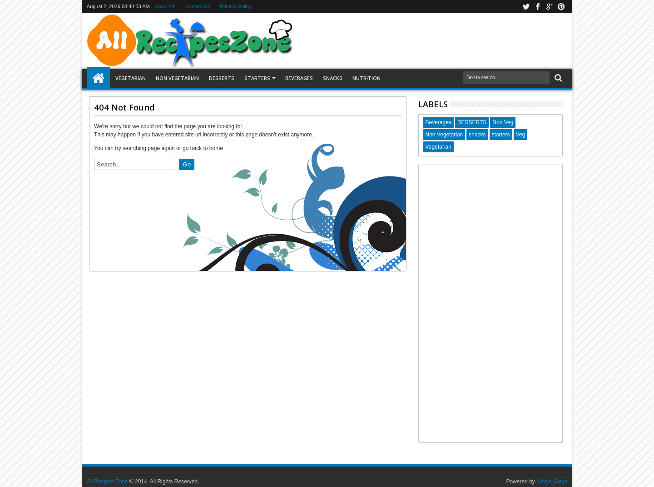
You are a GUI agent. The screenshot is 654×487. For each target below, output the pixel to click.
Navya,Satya (551, 481)
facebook (538, 6)
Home (98, 78)
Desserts (221, 78)
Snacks (332, 78)
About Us (165, 6)
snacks (477, 134)
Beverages (299, 78)
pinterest (561, 6)
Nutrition (366, 78)
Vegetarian (130, 78)
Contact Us (197, 6)
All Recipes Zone (107, 481)
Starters (257, 78)
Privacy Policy (235, 6)
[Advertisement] (490, 303)
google (549, 6)
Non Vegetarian (177, 78)
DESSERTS (471, 122)
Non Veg (502, 122)
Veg (520, 134)
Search (557, 78)
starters (501, 134)
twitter (526, 6)
